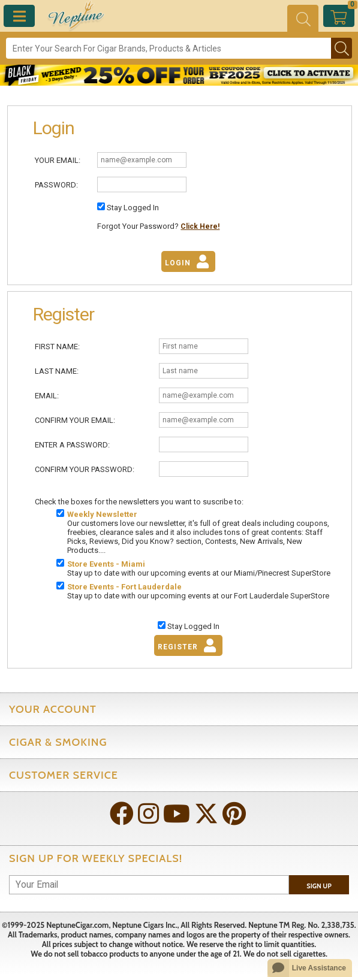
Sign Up (319, 886)
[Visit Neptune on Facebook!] (123, 814)
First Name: (57, 346)
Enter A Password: (72, 444)
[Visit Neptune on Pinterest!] (235, 814)
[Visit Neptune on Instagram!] (149, 814)
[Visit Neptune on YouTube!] (177, 814)
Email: (47, 395)
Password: (56, 184)
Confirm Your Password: (84, 469)
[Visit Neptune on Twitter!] (207, 814)
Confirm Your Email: (75, 420)
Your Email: (57, 160)
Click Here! (199, 226)
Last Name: (57, 371)
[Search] (168, 48)
